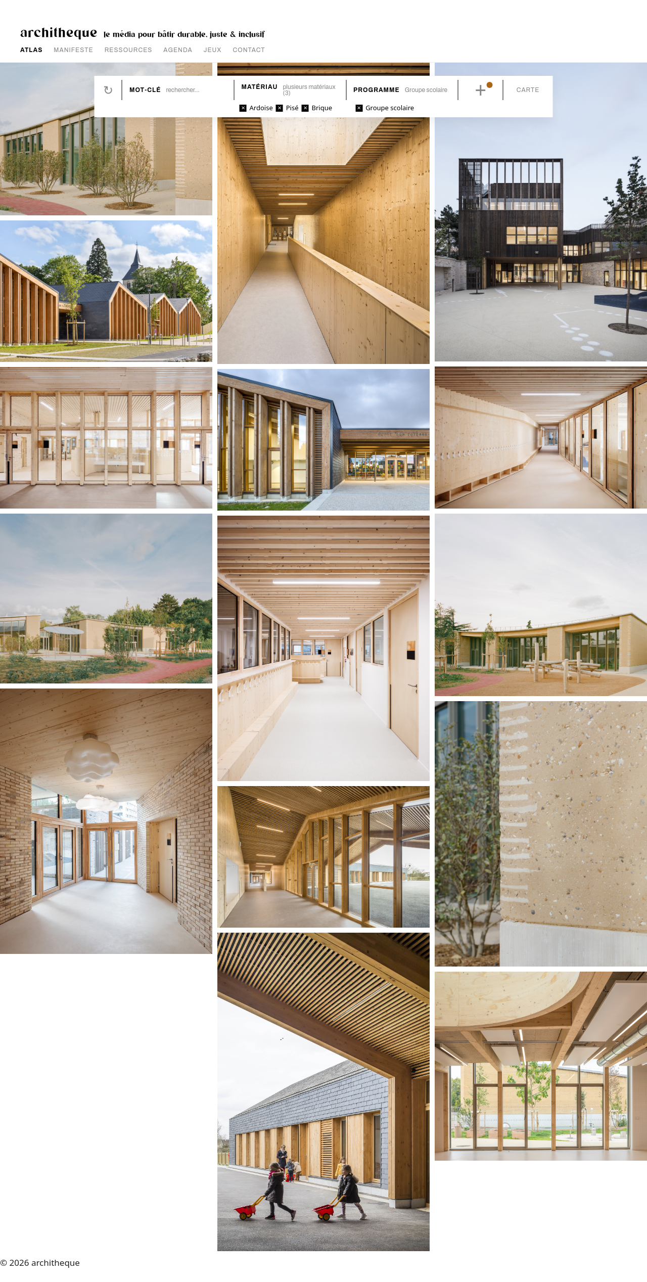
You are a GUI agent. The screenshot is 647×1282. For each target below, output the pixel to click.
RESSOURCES (129, 50)
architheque (59, 31)
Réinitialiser (111, 90)
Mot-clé (147, 90)
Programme (375, 90)
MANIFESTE (73, 50)
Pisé (293, 107)
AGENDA (177, 50)
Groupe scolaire (389, 107)
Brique (323, 107)
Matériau (260, 87)
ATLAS (31, 50)
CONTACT (249, 50)
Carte (525, 90)
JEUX (213, 50)
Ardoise (262, 107)
